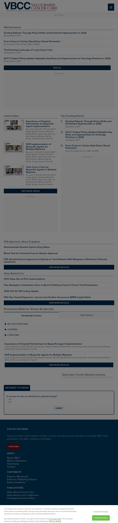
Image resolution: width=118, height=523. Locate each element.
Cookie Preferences (101, 514)
